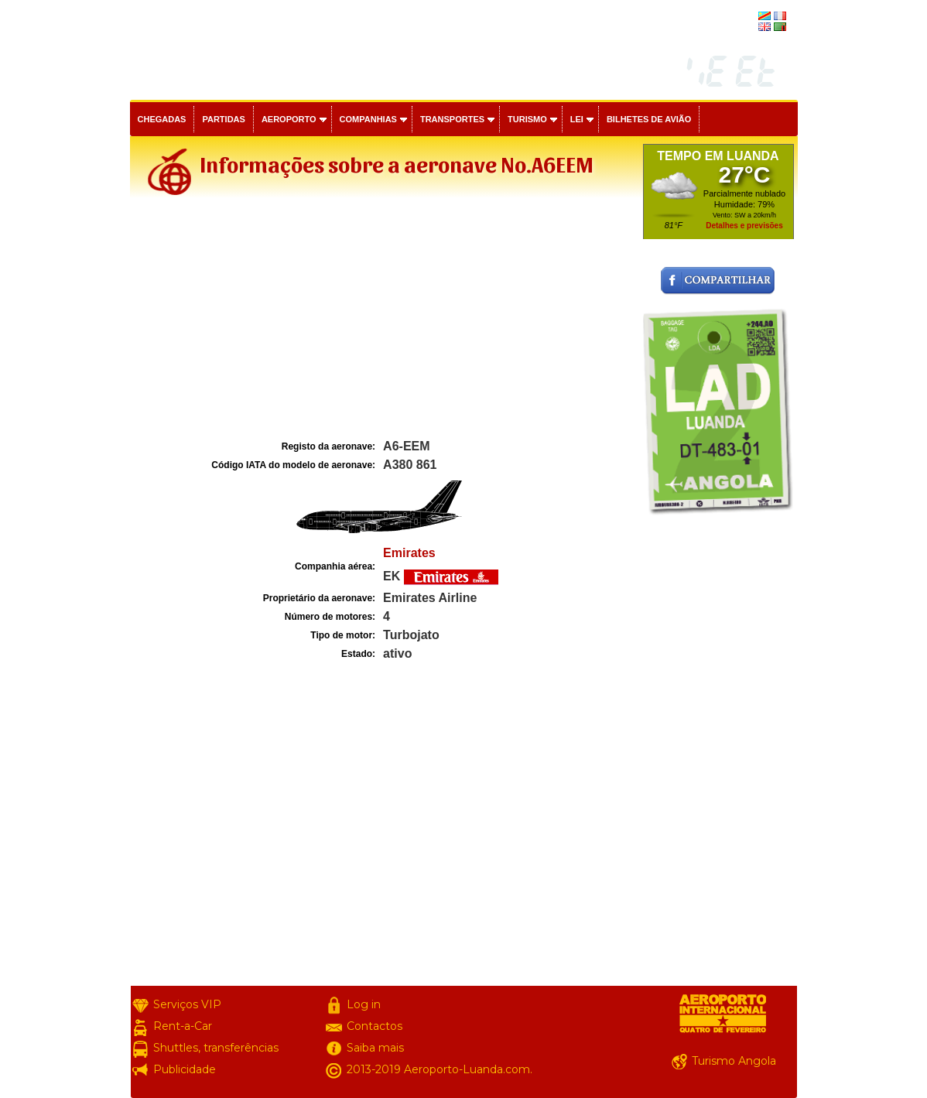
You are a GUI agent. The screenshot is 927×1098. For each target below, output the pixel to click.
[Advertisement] (384, 320)
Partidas (223, 119)
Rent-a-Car (182, 1026)
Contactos (374, 1026)
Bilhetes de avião (649, 119)
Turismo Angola (734, 1061)
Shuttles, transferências (216, 1048)
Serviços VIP (187, 1004)
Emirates (409, 552)
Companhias (368, 119)
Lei (576, 119)
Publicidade (184, 1069)
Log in (364, 1004)
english (742, 27)
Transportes (452, 119)
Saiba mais (375, 1048)
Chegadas (162, 119)
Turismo (527, 119)
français (739, 17)
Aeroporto (289, 119)
